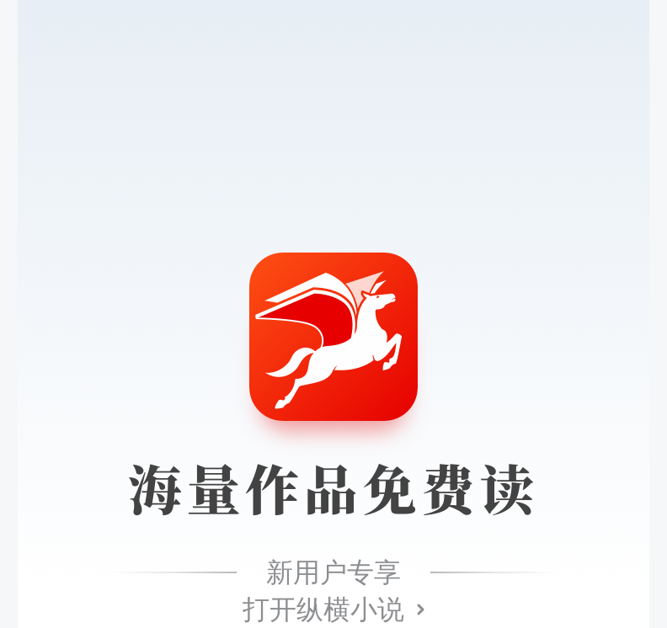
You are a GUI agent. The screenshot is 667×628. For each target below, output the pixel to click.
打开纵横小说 (323, 609)
